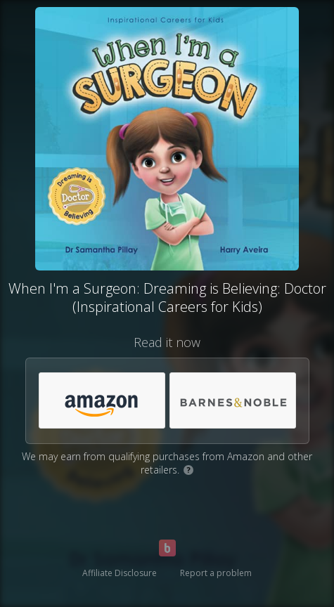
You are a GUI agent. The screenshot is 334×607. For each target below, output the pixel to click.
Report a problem (216, 573)
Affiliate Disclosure (119, 573)
